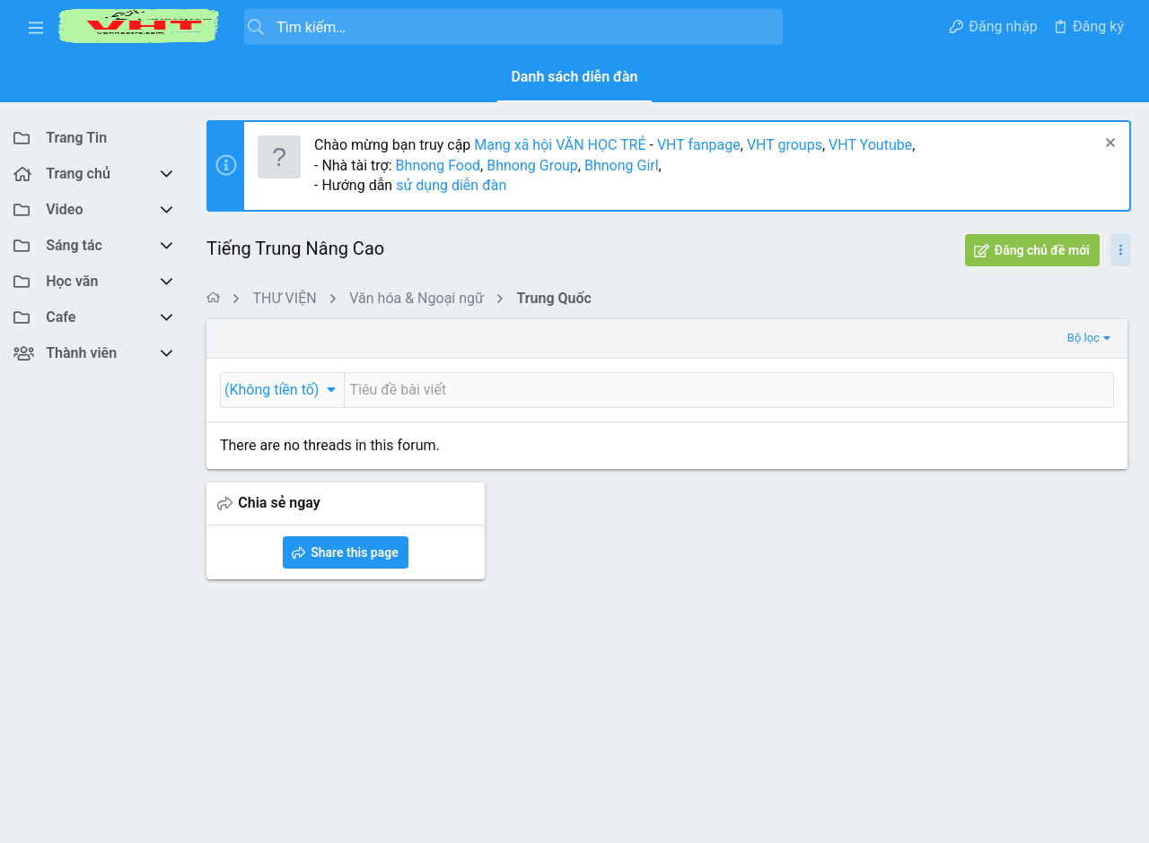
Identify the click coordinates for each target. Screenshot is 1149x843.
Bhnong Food (438, 165)
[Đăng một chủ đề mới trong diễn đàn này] (582, 390)
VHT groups (784, 144)
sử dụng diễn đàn (449, 185)
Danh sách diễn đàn (574, 76)
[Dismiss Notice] (1108, 144)
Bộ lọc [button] (791, 337)
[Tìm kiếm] (513, 27)
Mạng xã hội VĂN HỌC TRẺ (557, 144)
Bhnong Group (532, 165)
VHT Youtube (870, 144)
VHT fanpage (699, 144)
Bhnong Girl (621, 165)
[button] (36, 27)
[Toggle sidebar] (1120, 250)
